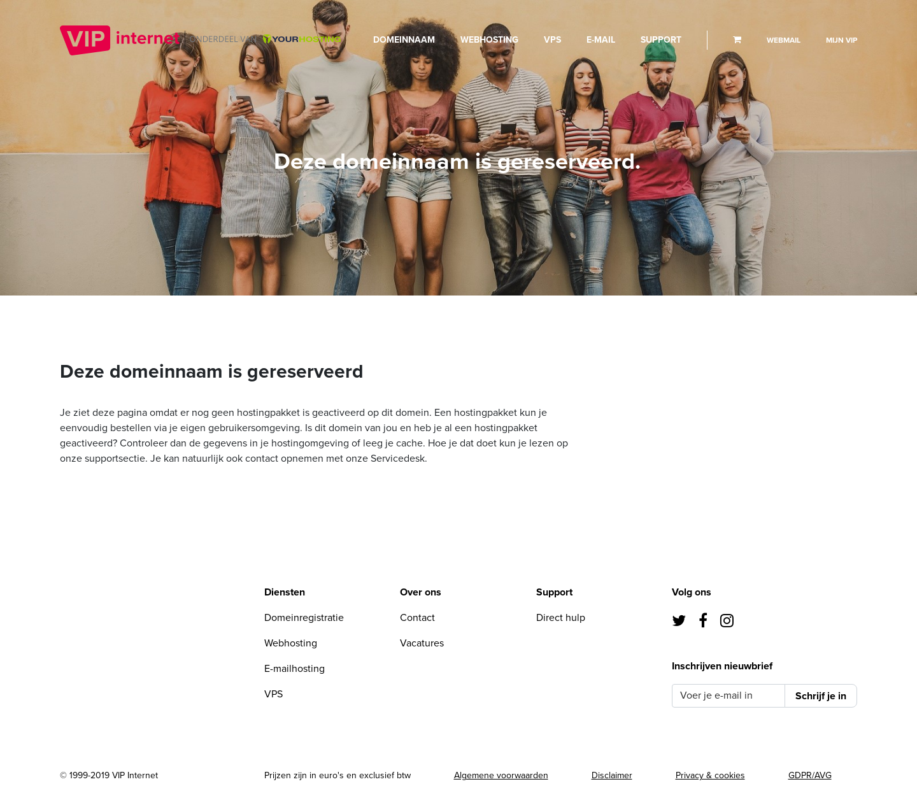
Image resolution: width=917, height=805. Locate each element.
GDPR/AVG (810, 775)
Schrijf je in (820, 696)
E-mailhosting (294, 668)
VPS (552, 39)
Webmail (783, 40)
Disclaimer (612, 775)
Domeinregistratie (304, 617)
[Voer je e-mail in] (728, 696)
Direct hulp (560, 617)
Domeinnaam (404, 39)
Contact (417, 617)
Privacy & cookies (710, 775)
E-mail (600, 39)
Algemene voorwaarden (501, 775)
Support (661, 39)
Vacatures (422, 643)
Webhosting (489, 39)
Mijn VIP (841, 40)
